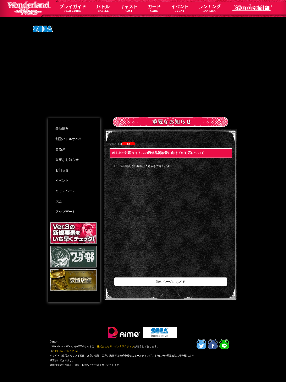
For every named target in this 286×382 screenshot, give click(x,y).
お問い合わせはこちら (64, 351)
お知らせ (62, 170)
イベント (62, 180)
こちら (149, 166)
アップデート (65, 211)
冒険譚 (60, 149)
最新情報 (62, 128)
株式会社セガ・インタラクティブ (115, 346)
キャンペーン (65, 191)
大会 (58, 201)
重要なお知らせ (67, 159)
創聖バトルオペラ (68, 139)
